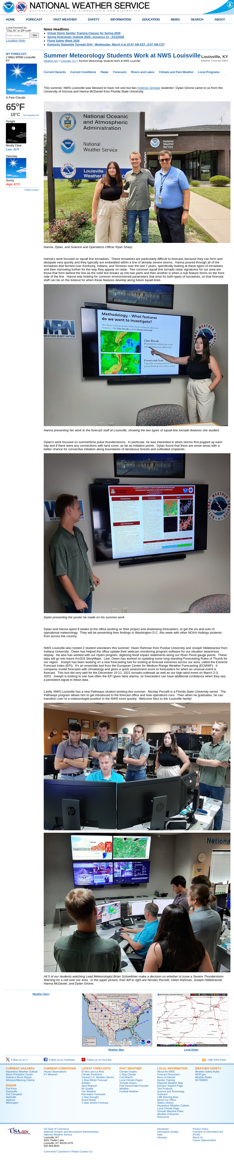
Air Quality (87, 1088)
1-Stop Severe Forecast (95, 1102)
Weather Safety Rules (207, 1071)
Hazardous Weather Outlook (22, 1071)
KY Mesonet (50, 1074)
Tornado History (128, 1082)
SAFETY (93, 19)
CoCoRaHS (126, 1077)
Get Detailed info (31, 115)
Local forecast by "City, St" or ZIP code (18, 29)
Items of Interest (166, 1077)
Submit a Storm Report (18, 1077)
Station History (165, 1102)
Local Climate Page (168, 1108)
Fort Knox (11, 1088)
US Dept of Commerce (56, 1128)
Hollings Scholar (148, 88)
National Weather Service (58, 1134)
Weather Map (117, 1048)
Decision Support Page (170, 1085)
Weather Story (41, 994)
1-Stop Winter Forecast (95, 1080)
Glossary (162, 1137)
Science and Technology (170, 1091)
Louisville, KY (68, 60)
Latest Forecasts (96, 1068)
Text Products (165, 1088)
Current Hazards (55, 72)
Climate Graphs (128, 1071)
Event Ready (89, 1099)
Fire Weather (89, 1091)
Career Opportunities (204, 1140)
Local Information (172, 1068)
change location (31, 190)
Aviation (86, 1082)
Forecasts (120, 72)
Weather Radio (203, 1077)
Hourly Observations (55, 1071)
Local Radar (192, 1048)
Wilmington (12, 1102)
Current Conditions (83, 72)
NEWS (175, 19)
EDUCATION (151, 19)
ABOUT (219, 19)
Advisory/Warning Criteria (20, 1080)
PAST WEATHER (65, 19)
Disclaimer (163, 1128)
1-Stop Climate (127, 1074)
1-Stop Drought (90, 1097)
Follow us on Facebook (59, 1059)
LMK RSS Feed (214, 1059)
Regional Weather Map (170, 1082)
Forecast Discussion (168, 1074)
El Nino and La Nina (93, 1071)
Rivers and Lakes (142, 72)
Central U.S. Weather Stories (98, 1077)
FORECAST (34, 19)
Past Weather (130, 1068)
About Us (198, 1137)
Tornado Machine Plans (170, 1111)
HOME (10, 19)
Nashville (11, 1097)
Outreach (162, 1094)
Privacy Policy (200, 1128)
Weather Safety (208, 1068)
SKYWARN (201, 1080)
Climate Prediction (92, 1074)
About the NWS (165, 1071)
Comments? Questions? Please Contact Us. (68, 1151)
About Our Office (166, 1099)
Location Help (15, 40)
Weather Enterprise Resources (168, 1115)
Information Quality (167, 1131)
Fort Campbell (14, 1094)
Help (159, 1134)
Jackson (10, 1099)
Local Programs (209, 72)
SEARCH (197, 19)
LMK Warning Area (167, 1097)
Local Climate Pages (131, 1080)
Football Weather (129, 1091)
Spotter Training (166, 1080)
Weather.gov (51, 60)
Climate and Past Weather (176, 72)
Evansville (11, 1091)
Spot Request (89, 1085)
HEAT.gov (200, 1074)
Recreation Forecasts (93, 1094)
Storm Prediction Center (19, 1074)
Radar (105, 72)
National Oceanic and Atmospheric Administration (71, 1131)
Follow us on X (17, 1059)
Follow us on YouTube (96, 1059)
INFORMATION (121, 19)
